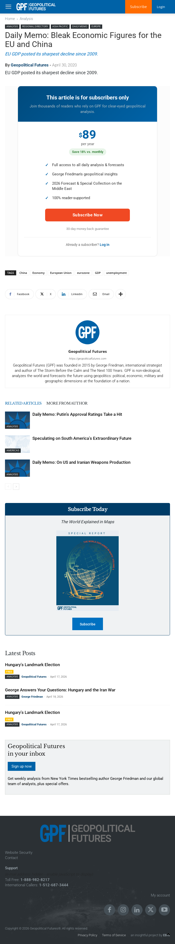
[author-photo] (87, 344)
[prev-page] (8, 486)
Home (10, 18)
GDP (98, 273)
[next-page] (16, 486)
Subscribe (137, 6)
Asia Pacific (60, 26)
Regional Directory (35, 26)
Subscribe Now (87, 214)
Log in (104, 245)
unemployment (116, 273)
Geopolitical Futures (30, 64)
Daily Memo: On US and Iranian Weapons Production (81, 462)
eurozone (83, 273)
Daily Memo (79, 26)
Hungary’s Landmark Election (32, 664)
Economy (38, 273)
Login (160, 6)
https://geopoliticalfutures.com (87, 358)
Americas (12, 450)
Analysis (26, 18)
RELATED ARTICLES (25, 403)
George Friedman (32, 696)
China (23, 273)
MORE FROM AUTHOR (72, 403)
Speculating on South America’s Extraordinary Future (81, 438)
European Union (61, 273)
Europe (96, 26)
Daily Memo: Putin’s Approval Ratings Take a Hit (77, 414)
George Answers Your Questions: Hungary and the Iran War (60, 689)
